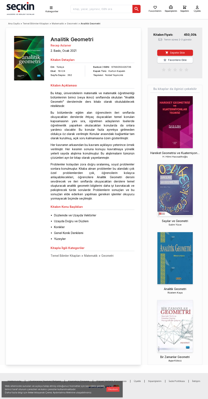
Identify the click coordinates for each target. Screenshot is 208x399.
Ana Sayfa (14, 23)
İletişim (196, 381)
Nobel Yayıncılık (114, 75)
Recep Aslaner (61, 45)
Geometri (72, 23)
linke (30, 392)
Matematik (58, 23)
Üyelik (137, 381)
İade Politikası (177, 381)
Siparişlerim (154, 381)
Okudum (113, 389)
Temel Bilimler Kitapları (36, 23)
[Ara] (136, 9)
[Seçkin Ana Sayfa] (20, 8)
